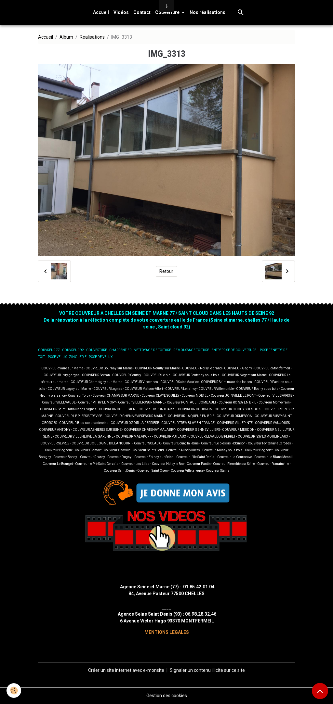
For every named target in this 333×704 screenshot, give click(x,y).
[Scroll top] (320, 691)
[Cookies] (14, 690)
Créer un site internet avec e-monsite (126, 670)
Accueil (101, 12)
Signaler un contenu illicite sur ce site (207, 670)
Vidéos (121, 12)
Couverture (167, 12)
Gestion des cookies (166, 695)
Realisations (92, 37)
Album (66, 37)
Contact (142, 12)
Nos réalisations (207, 12)
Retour (166, 271)
